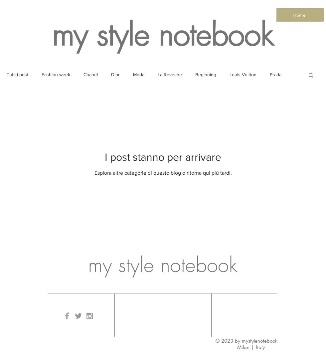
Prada (275, 74)
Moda (138, 74)
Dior (115, 74)
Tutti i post (17, 74)
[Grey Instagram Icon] (89, 315)
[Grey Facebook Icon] (67, 315)
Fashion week (56, 74)
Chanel (90, 74)
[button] (311, 75)
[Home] (300, 15)
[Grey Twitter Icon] (78, 315)
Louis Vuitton (243, 74)
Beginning (205, 74)
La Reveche (170, 74)
